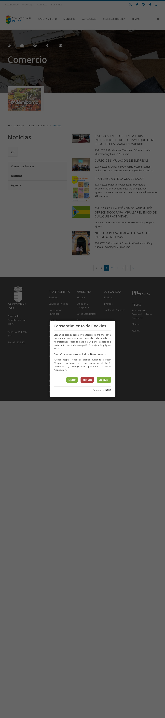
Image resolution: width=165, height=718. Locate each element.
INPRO (108, 390)
